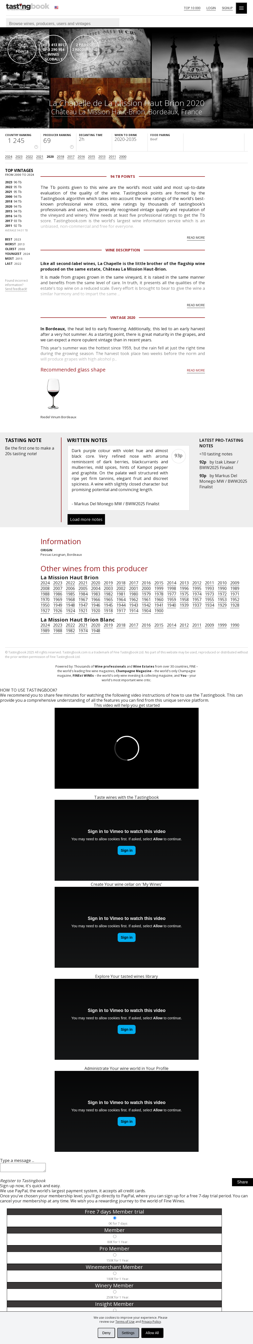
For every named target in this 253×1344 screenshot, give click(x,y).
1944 (120, 605)
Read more (196, 237)
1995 (196, 588)
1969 (57, 599)
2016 (81, 156)
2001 (133, 588)
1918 (108, 610)
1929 (222, 605)
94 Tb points (122, 176)
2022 (29, 156)
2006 (70, 588)
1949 (57, 605)
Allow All (152, 1333)
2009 (234, 583)
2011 (112, 156)
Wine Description (123, 250)
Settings (128, 1333)
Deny (106, 1333)
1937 (196, 605)
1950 (45, 605)
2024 (8, 156)
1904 (146, 610)
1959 (171, 599)
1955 (209, 599)
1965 (108, 599)
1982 (108, 594)
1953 (222, 599)
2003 (108, 588)
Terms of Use (125, 1321)
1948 (70, 605)
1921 (83, 610)
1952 (234, 599)
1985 (70, 594)
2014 (171, 583)
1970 (45, 599)
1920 (95, 610)
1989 (234, 588)
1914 (133, 610)
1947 (83, 605)
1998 (171, 588)
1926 (57, 610)
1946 (95, 605)
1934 (209, 605)
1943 (133, 605)
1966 (95, 599)
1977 (171, 594)
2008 (45, 588)
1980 (133, 594)
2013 (102, 156)
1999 (158, 588)
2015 (91, 156)
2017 (70, 156)
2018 (60, 156)
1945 (108, 605)
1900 (158, 610)
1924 (70, 610)
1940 (171, 605)
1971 (234, 594)
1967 (83, 599)
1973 (209, 594)
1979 (146, 594)
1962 (133, 599)
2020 (50, 156)
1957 (196, 599)
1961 (146, 599)
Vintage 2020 (122, 317)
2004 (95, 588)
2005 (83, 588)
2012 (196, 583)
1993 (209, 588)
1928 (234, 605)
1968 (70, 599)
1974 (196, 594)
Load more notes (86, 519)
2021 (39, 156)
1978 (158, 594)
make (45, 448)
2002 (120, 588)
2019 (108, 583)
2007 (57, 588)
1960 (158, 599)
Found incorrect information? (16, 285)
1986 (57, 594)
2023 (19, 156)
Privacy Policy (151, 1321)
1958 (184, 599)
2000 (122, 156)
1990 (222, 588)
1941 (158, 605)
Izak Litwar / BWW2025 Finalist (218, 464)
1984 (83, 594)
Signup (227, 8)
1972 (222, 594)
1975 (184, 594)
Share (242, 1183)
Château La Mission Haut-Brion (98, 111)
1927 (45, 610)
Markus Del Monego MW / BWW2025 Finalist (223, 481)
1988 (45, 594)
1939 (184, 605)
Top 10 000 (192, 8)
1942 (146, 605)
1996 (184, 588)
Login (211, 8)
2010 (222, 583)
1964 (120, 599)
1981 (120, 594)
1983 (95, 594)
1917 (120, 610)
